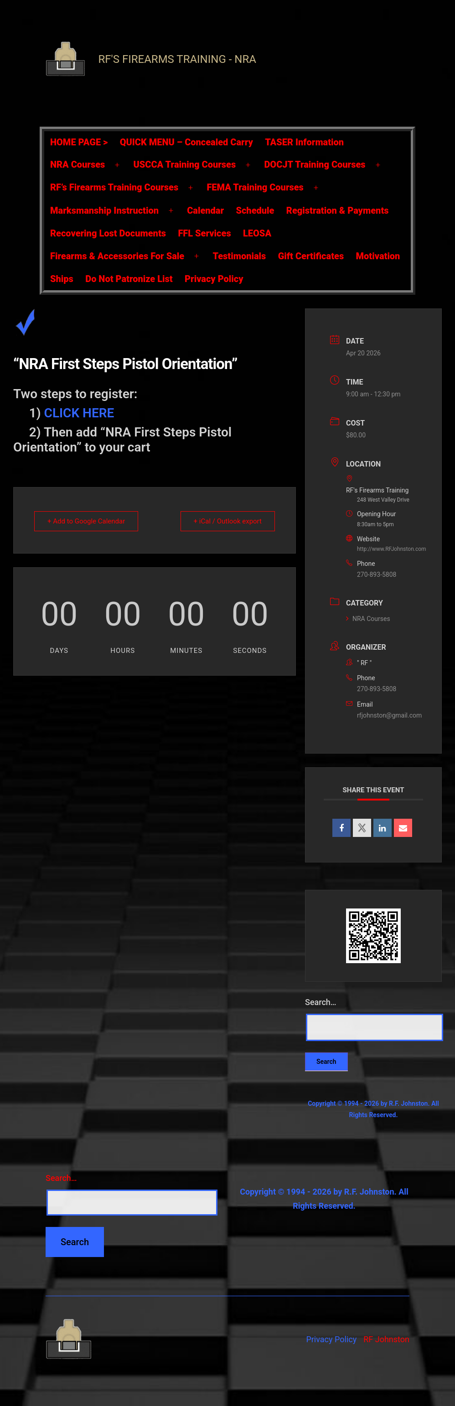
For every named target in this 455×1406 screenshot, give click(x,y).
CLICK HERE (79, 413)
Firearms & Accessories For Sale (117, 256)
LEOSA (257, 233)
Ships (61, 278)
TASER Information (304, 142)
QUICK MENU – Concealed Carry (186, 142)
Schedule (255, 210)
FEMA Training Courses (255, 187)
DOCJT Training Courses (314, 164)
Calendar (205, 210)
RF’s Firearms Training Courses (114, 187)
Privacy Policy (214, 278)
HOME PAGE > (79, 142)
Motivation (378, 256)
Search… (320, 1002)
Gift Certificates (311, 256)
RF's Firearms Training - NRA (177, 59)
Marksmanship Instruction (104, 210)
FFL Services (204, 233)
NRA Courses (77, 164)
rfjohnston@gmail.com (389, 715)
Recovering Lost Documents (108, 233)
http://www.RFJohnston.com (391, 549)
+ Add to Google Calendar (86, 521)
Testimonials (239, 256)
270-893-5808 (376, 574)
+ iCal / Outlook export (228, 521)
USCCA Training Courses (185, 164)
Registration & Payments (337, 210)
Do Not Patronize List (128, 278)
